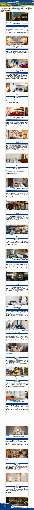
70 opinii (19, 490)
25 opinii (21, 195)
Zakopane (26, 12)
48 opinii (27, 467)
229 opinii (21, 242)
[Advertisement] (17, 420)
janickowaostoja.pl (32, 0)
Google (1, 503)
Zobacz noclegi (17, 28)
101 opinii (25, 266)
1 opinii (24, 384)
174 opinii (22, 100)
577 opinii (19, 53)
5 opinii (27, 361)
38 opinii (20, 124)
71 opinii (20, 171)
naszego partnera (13, 57)
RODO (7, 506)
